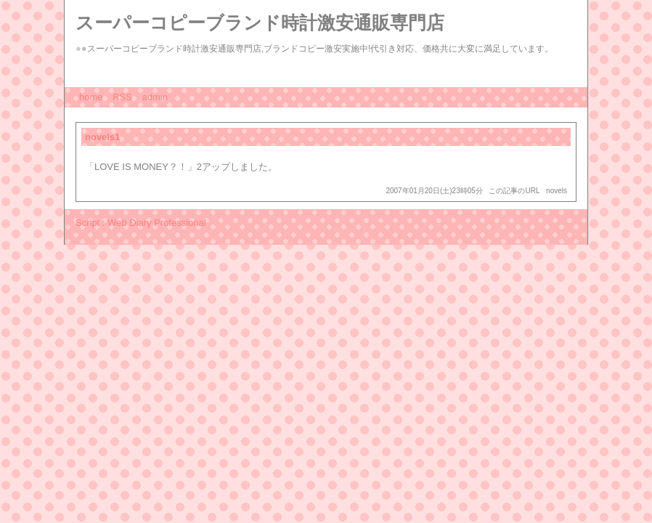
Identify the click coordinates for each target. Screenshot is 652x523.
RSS (122, 97)
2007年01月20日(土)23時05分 (434, 191)
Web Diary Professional (156, 222)
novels (556, 191)
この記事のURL (514, 191)
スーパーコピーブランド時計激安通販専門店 (260, 22)
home (91, 97)
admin (155, 97)
